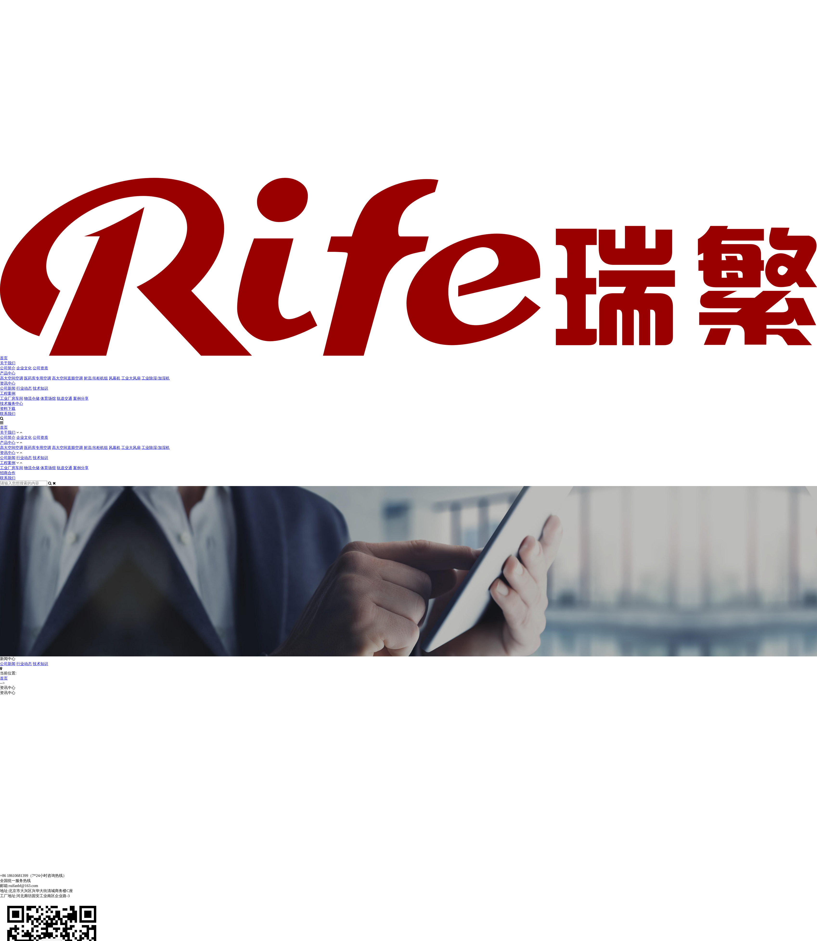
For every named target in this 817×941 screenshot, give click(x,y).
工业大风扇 (131, 378)
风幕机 (114, 378)
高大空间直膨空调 (67, 378)
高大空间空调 (11, 378)
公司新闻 (7, 388)
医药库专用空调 (37, 378)
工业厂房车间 (11, 398)
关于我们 (7, 363)
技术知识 (40, 388)
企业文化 (24, 368)
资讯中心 (7, 383)
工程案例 (7, 393)
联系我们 (7, 414)
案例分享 (81, 398)
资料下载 (7, 409)
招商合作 (7, 473)
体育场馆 (48, 398)
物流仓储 (31, 398)
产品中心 (7, 373)
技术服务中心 (11, 403)
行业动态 (24, 388)
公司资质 (40, 368)
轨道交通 (64, 398)
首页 (4, 358)
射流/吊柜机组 (96, 378)
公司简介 (7, 368)
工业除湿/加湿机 (155, 378)
